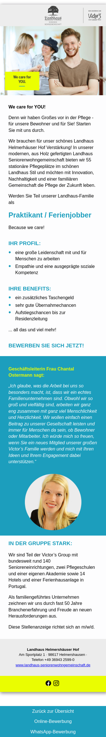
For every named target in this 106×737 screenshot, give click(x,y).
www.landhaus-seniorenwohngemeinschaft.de (53, 665)
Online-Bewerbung (53, 721)
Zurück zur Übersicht (53, 711)
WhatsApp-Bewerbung (52, 731)
